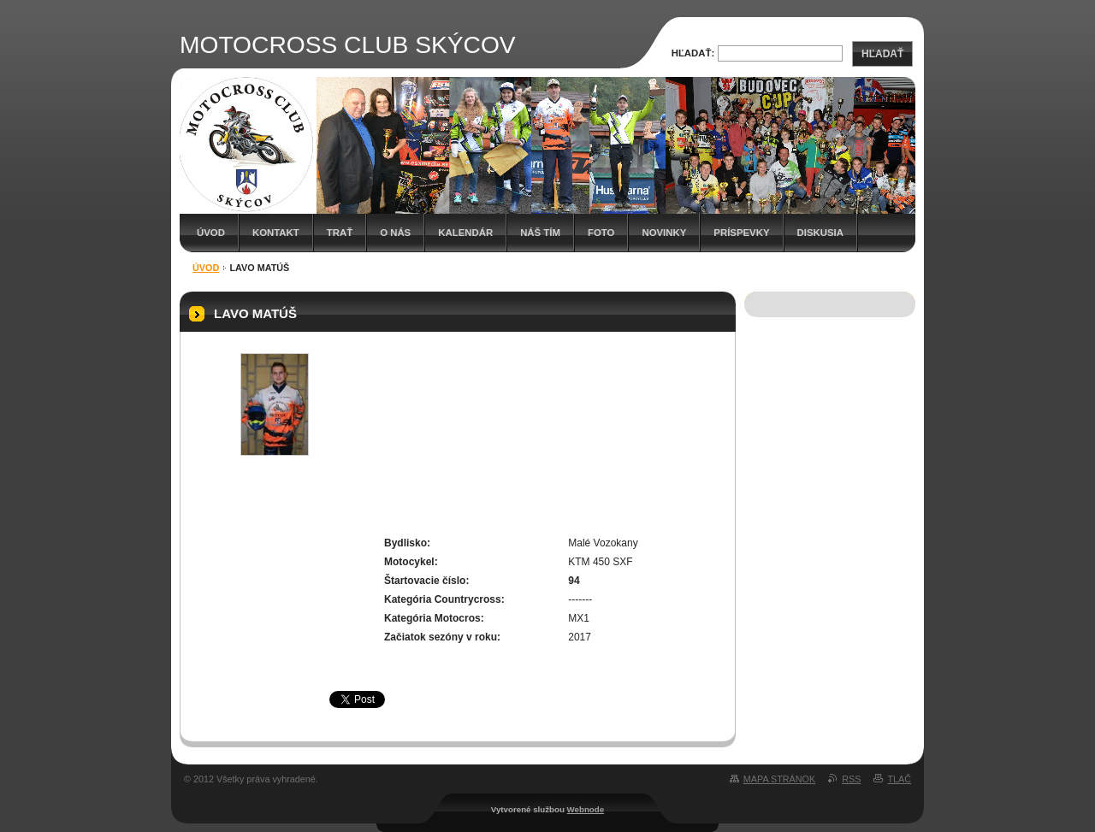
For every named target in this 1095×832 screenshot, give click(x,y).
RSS (851, 779)
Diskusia (820, 232)
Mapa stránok (779, 779)
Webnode (586, 809)
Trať (339, 232)
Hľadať (882, 54)
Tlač (899, 779)
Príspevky (741, 232)
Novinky (664, 232)
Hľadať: (693, 53)
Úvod (211, 232)
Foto (601, 232)
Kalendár (465, 232)
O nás (395, 232)
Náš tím (540, 232)
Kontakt (275, 232)
